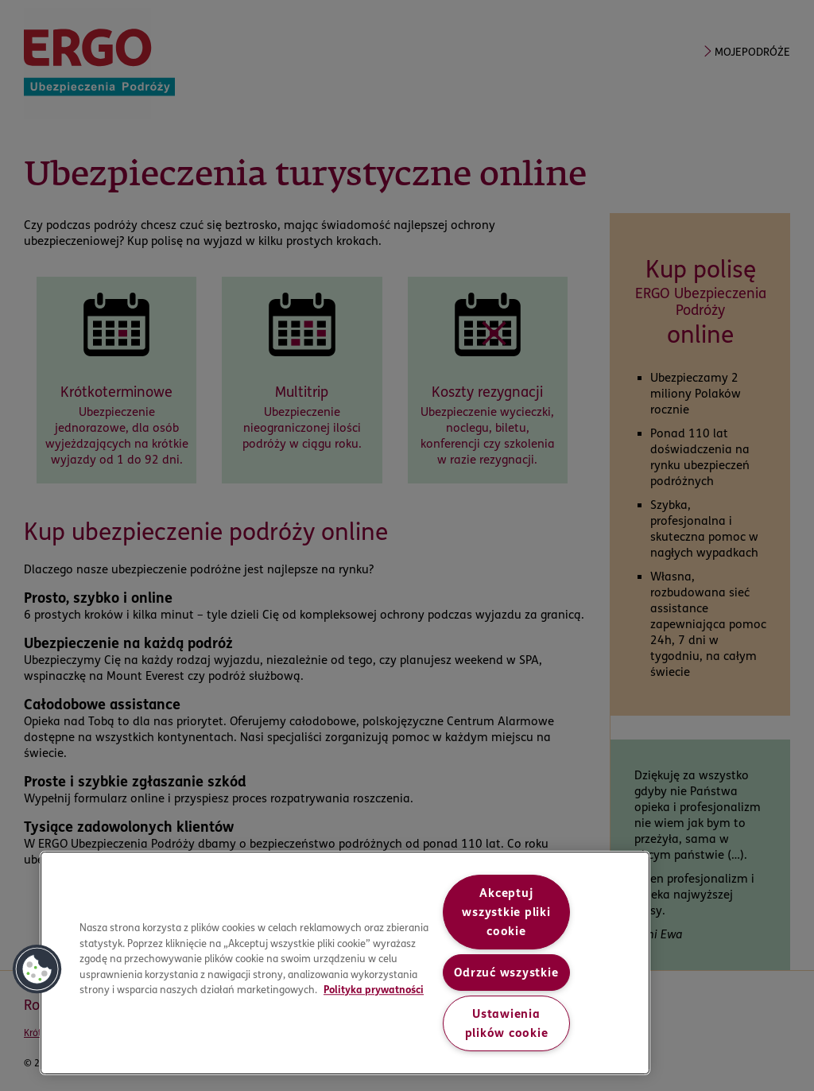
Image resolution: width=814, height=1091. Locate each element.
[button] (37, 969)
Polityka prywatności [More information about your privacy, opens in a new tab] (374, 989)
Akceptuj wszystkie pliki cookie (506, 912)
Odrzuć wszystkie (506, 972)
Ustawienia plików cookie (506, 1023)
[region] (345, 963)
